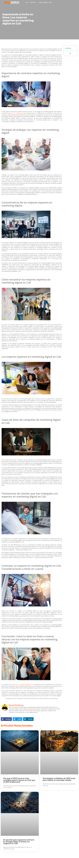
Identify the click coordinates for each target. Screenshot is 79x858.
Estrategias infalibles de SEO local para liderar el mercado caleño (59, 779)
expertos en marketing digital (17, 113)
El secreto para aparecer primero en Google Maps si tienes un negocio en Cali (18, 842)
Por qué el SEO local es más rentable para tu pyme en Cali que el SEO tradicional (19, 780)
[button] (33, 2)
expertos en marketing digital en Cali (23, 684)
